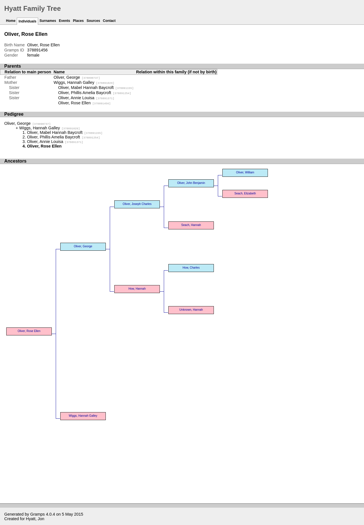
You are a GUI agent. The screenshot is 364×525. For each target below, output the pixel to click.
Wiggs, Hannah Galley (84, 82)
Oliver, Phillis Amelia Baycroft (94, 92)
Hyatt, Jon (35, 518)
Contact (109, 21)
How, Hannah (137, 288)
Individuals (27, 21)
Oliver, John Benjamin (191, 182)
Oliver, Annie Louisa (86, 98)
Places (78, 21)
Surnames (48, 21)
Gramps (37, 514)
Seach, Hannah (191, 225)
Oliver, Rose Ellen (84, 103)
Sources (93, 21)
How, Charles (191, 267)
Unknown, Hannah (191, 309)
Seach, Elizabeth (245, 193)
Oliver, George (77, 77)
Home (10, 21)
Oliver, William (245, 172)
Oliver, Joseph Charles (137, 204)
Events (64, 21)
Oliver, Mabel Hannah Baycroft (96, 87)
